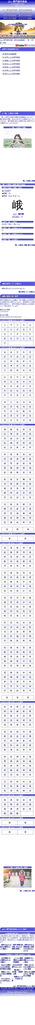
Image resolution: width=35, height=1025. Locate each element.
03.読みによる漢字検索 (11, 64)
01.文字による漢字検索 (11, 57)
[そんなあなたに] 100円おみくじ (5, 980)
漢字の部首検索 (9, 16)
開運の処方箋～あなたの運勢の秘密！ (17, 947)
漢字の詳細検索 (25, 10)
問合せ (25, 992)
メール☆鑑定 (18, 958)
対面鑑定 (16, 962)
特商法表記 (18, 992)
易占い (17, 988)
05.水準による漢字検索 (11, 70)
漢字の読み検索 (25, 13)
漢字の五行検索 (9, 18)
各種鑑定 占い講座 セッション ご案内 (28, 960)
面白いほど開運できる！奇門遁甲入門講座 (29, 974)
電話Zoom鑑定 (18, 960)
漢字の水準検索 (25, 16)
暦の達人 (17, 970)
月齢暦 (20, 972)
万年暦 (14, 972)
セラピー (18, 990)
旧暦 (14, 974)
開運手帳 (30, 988)
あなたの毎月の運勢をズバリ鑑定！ (5, 947)
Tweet (28, 45)
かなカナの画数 (25, 18)
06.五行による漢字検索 (11, 74)
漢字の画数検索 (9, 13)
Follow (33, 45)
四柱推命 (11, 988)
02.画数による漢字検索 (11, 61)
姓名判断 (4, 988)
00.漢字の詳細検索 (10, 54)
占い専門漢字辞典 (17, 1)
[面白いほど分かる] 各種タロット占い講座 (29, 967)
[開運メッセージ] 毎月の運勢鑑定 (5, 974)
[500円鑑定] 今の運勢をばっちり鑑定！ (5, 960)
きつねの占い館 (26, 990)
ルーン (11, 990)
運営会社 (10, 992)
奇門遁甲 (23, 988)
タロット (5, 990)
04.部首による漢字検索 (11, 67)
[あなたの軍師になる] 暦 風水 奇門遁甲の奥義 (5, 967)
